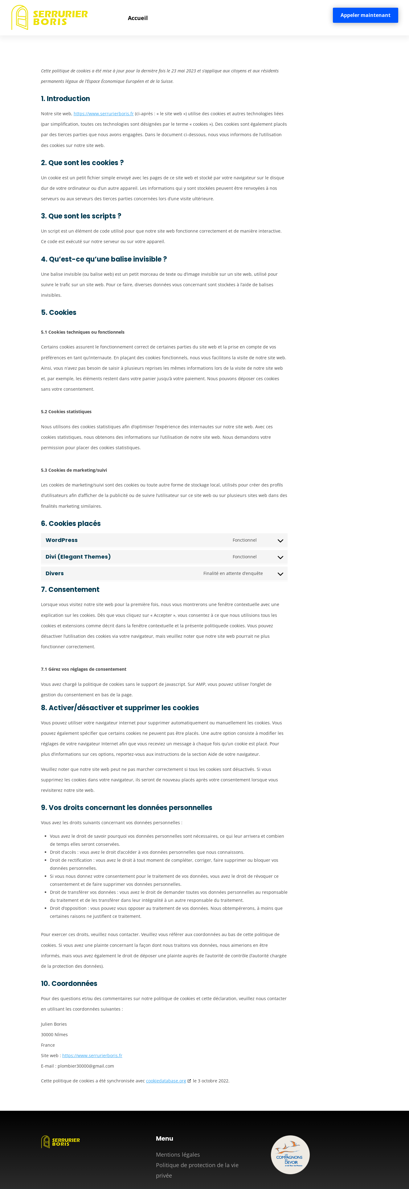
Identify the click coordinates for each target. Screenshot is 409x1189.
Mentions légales (178, 1154)
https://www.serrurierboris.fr (104, 113)
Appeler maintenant (366, 15)
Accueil (138, 18)
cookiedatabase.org (166, 1081)
